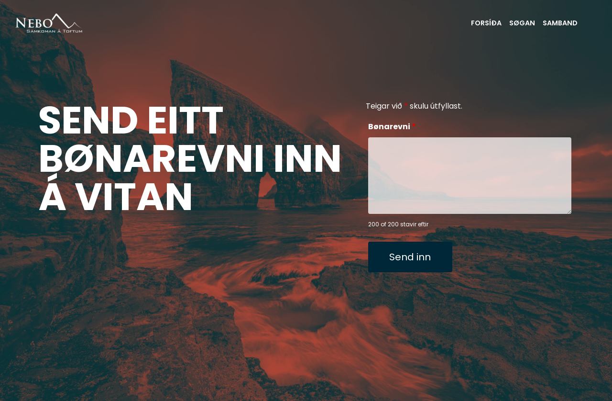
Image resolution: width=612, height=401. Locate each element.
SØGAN (522, 23)
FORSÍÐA (486, 23)
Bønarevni (392, 126)
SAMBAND (560, 23)
